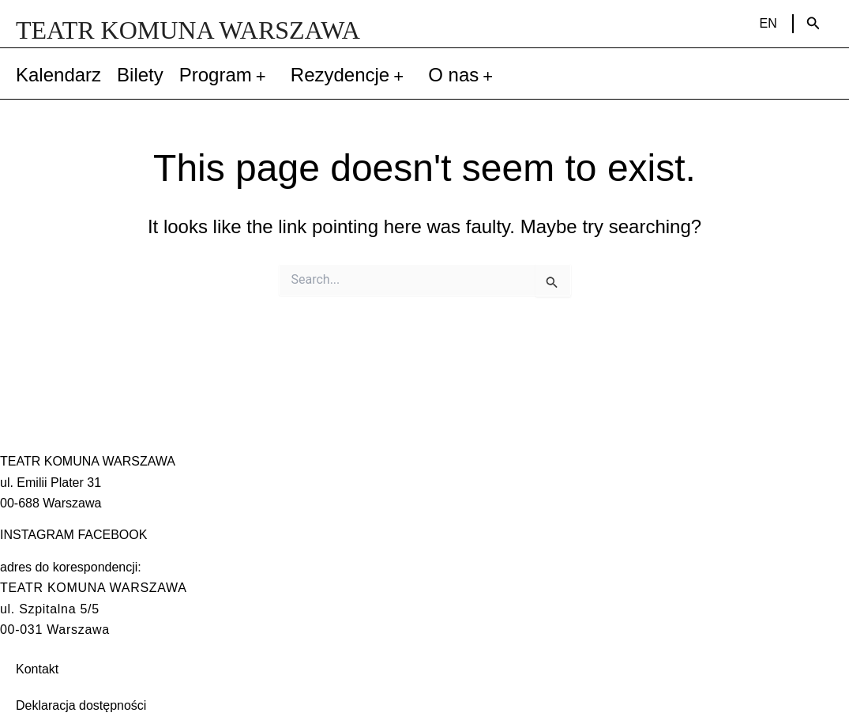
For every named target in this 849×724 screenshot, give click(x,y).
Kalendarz (58, 74)
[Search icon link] (813, 23)
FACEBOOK (112, 534)
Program (227, 75)
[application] (263, 75)
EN (768, 23)
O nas (465, 75)
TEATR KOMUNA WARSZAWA (188, 30)
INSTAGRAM (37, 534)
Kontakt (37, 669)
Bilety (140, 74)
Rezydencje (351, 75)
